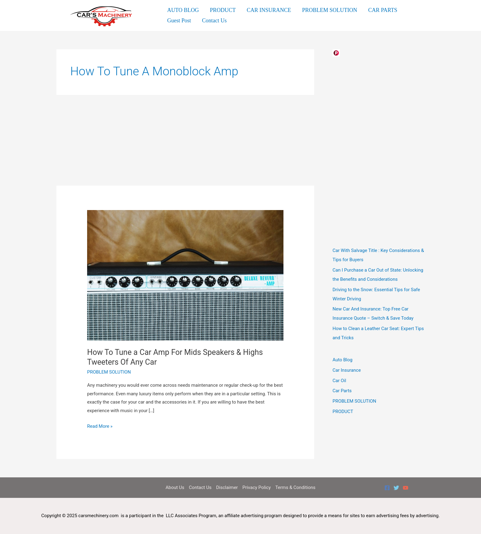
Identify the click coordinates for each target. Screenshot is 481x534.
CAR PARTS (382, 10)
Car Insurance (347, 370)
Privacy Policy (256, 487)
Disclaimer (227, 487)
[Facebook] (387, 488)
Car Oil (339, 380)
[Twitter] (396, 488)
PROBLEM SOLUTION (329, 10)
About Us (175, 487)
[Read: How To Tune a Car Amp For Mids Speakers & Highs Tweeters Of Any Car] (185, 275)
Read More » (100, 426)
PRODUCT (223, 10)
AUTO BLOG (183, 10)
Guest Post (179, 20)
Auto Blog (342, 360)
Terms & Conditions (295, 487)
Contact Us (214, 20)
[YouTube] (405, 488)
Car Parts (342, 390)
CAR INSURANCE (269, 10)
